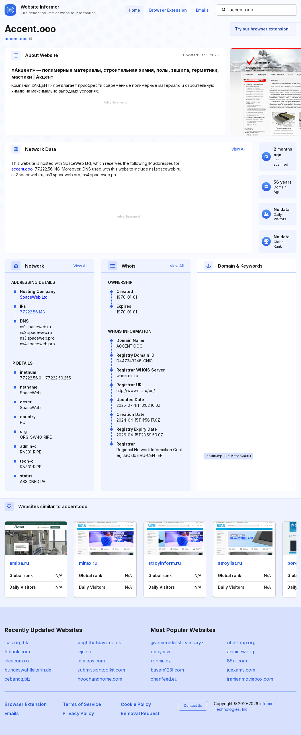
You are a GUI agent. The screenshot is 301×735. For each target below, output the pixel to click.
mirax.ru (88, 563)
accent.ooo (18, 38)
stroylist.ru (230, 563)
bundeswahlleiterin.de (28, 670)
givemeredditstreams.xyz (177, 642)
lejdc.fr (84, 651)
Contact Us (193, 705)
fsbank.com (17, 651)
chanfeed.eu (164, 679)
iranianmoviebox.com (250, 679)
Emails (202, 10)
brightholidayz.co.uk (99, 642)
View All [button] (238, 149)
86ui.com (237, 661)
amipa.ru (19, 563)
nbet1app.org (241, 642)
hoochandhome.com (99, 679)
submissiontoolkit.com (101, 670)
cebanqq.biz (17, 679)
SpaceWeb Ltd (34, 297)
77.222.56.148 (32, 311)
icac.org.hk (16, 642)
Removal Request (140, 713)
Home (134, 10)
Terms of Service (82, 704)
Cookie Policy (136, 704)
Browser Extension (168, 10)
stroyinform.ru (164, 563)
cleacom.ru (17, 661)
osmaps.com (91, 661)
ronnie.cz (161, 661)
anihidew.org (240, 651)
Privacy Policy (78, 713)
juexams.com (241, 670)
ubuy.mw (160, 651)
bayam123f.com (167, 670)
